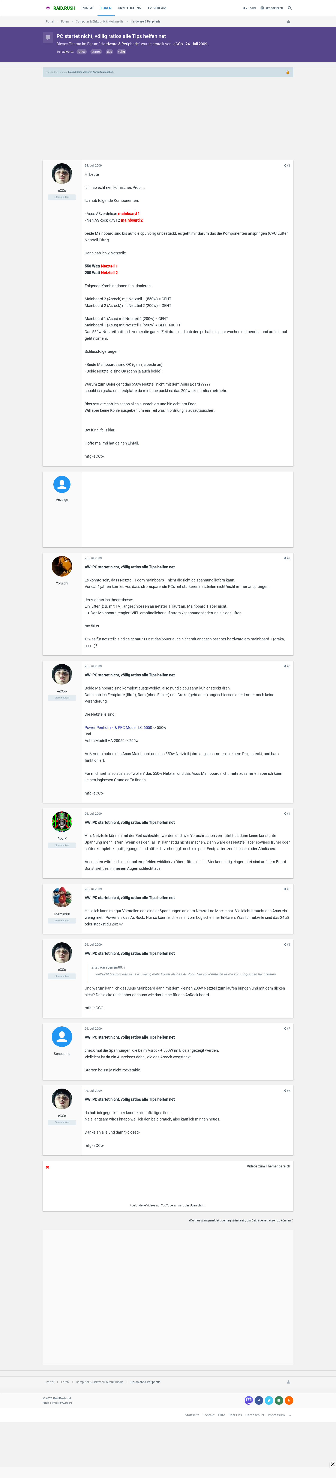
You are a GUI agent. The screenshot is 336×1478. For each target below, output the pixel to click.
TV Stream (156, 8)
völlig (121, 51)
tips (109, 51)
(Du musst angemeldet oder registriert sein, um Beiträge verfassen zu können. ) (241, 1220)
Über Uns (235, 1415)
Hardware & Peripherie (119, 44)
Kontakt (208, 1415)
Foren (106, 8)
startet (96, 51)
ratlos (82, 51)
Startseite (192, 1415)
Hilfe (221, 1415)
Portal (88, 8)
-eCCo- (178, 44)
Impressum (276, 1415)
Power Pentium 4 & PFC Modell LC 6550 (118, 727)
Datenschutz (254, 1415)
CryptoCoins (129, 8)
